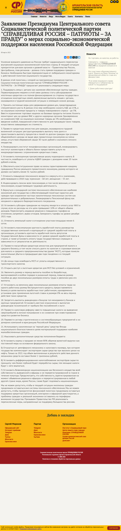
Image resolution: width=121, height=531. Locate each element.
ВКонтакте (9, 439)
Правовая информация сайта (30, 529)
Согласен (113, 528)
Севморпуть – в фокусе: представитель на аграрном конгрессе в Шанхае (101, 65)
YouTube (37, 437)
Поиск (87, 16)
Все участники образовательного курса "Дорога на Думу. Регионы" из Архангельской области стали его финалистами (102, 74)
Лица (51, 16)
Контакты (79, 16)
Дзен (7, 435)
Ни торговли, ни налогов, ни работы (102, 58)
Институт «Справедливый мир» (74, 428)
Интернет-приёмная (12, 430)
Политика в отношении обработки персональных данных (61, 459)
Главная (34, 16)
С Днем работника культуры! (99, 89)
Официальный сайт (12, 428)
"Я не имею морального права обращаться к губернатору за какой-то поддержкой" (99, 83)
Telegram (8, 432)
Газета (70, 16)
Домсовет (66, 440)
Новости (43, 16)
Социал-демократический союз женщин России (74, 437)
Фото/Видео (60, 16)
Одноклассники (11, 441)
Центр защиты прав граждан (73, 430)
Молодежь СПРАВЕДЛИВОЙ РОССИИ (73, 433)
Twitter (7, 437)
